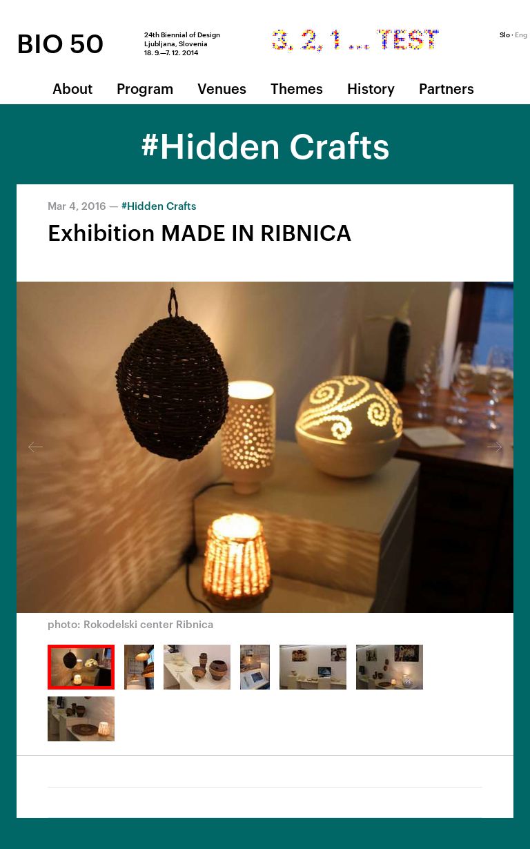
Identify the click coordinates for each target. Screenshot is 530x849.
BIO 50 (60, 42)
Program (145, 87)
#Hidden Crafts (158, 205)
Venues (221, 87)
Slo (505, 34)
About (72, 87)
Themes (297, 87)
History (371, 87)
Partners (446, 87)
